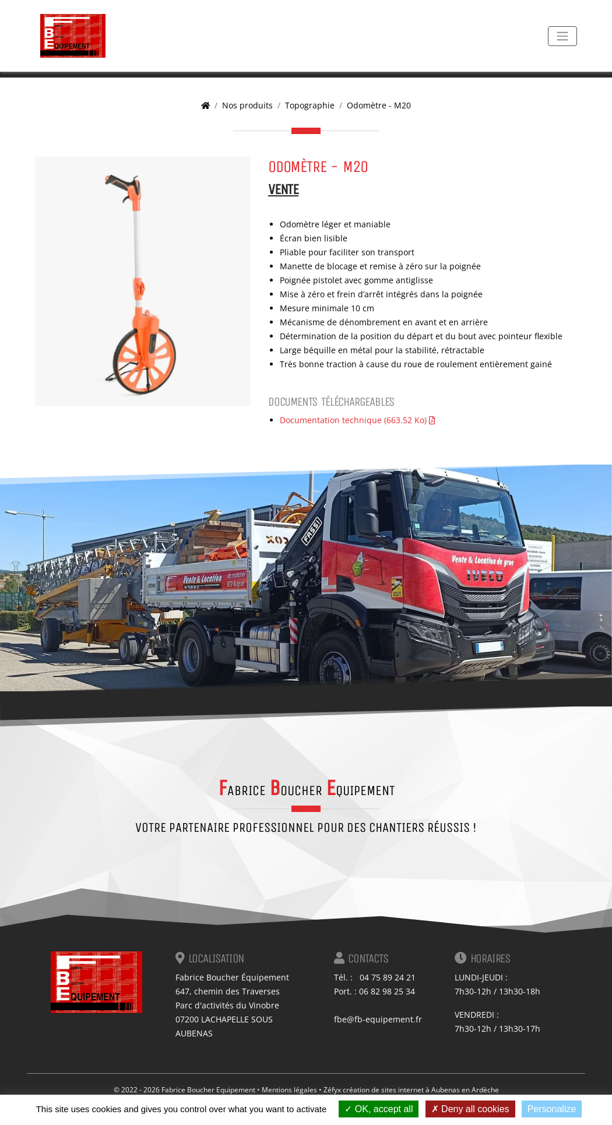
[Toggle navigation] (562, 36)
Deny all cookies (470, 1109)
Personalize (551, 1109)
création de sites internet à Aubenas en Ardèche (421, 1090)
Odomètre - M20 (379, 105)
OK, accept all (378, 1109)
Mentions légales (289, 1090)
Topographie (310, 105)
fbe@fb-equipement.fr (378, 1019)
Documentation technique (357, 420)
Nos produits (247, 105)
